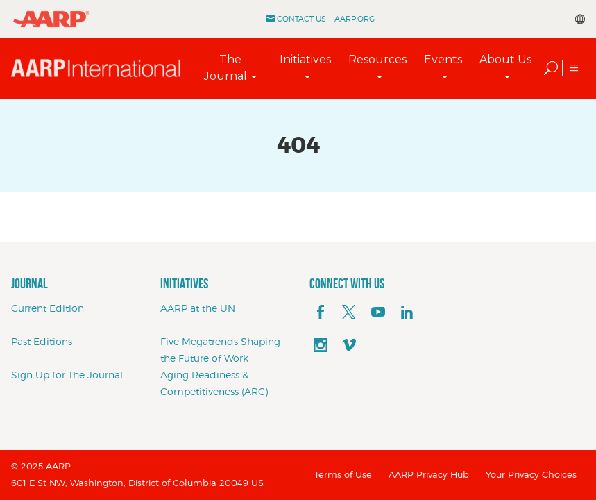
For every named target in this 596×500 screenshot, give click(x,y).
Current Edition (47, 308)
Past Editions (41, 341)
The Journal (225, 68)
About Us (505, 59)
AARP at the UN (197, 308)
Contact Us (301, 19)
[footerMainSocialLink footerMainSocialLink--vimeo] (349, 345)
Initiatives (305, 59)
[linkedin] (407, 312)
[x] (349, 312)
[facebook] (320, 312)
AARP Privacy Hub (429, 474)
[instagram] (320, 345)
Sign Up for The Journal (67, 375)
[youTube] (378, 312)
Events (443, 59)
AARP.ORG (354, 19)
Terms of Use (343, 474)
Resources (377, 59)
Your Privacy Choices (531, 474)
